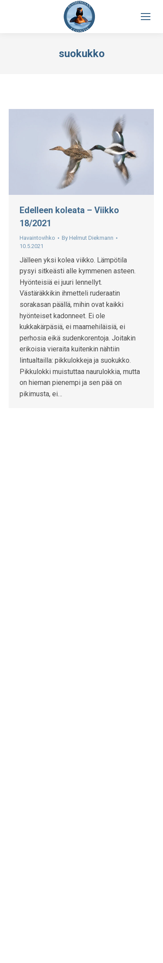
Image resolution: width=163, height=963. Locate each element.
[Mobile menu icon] (145, 16)
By (87, 238)
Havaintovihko (37, 238)
